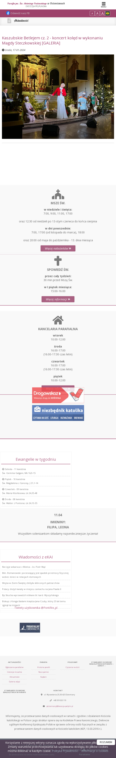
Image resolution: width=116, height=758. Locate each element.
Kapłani (43, 728)
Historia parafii (43, 718)
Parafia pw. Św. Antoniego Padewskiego (36, 5)
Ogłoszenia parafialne (14, 718)
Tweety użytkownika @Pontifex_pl (35, 610)
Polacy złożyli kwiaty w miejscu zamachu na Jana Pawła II (31, 614)
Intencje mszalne (14, 723)
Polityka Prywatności (64, 751)
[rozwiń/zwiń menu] (104, 5)
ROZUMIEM (106, 742)
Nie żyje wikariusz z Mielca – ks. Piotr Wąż (23, 592)
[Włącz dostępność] (107, 13)
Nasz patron (43, 723)
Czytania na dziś (72, 718)
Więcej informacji (58, 321)
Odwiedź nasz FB (18, 13)
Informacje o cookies (94, 751)
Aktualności (21, 20)
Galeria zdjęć (14, 732)
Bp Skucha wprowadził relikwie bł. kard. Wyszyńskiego (30, 621)
